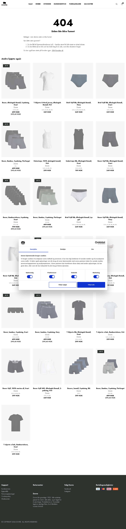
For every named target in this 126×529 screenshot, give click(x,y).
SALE (31, 4)
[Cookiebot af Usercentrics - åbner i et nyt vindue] (96, 242)
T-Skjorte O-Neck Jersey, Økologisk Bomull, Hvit (47, 104)
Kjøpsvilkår (4, 491)
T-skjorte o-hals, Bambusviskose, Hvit (110, 332)
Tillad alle (91, 285)
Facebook (67, 489)
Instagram (67, 491)
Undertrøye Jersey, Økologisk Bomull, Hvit (110, 277)
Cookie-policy (6, 496)
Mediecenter (5, 499)
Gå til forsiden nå (57, 50)
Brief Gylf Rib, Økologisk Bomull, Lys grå (79, 218)
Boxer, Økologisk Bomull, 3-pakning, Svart (15, 104)
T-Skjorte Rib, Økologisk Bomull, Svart (79, 333)
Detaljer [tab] (63, 249)
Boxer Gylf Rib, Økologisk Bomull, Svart (110, 162)
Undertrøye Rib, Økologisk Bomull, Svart (79, 162)
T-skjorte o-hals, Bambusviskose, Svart (15, 446)
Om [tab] (92, 249)
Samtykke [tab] (33, 249)
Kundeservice (60, 4)
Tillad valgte (62, 285)
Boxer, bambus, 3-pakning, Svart (16, 332)
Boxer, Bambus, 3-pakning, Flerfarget (16, 161)
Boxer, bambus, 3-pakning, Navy (47, 332)
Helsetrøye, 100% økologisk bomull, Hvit (47, 162)
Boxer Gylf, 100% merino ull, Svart (16, 388)
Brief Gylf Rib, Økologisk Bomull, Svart (110, 104)
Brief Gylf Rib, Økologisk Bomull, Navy (78, 104)
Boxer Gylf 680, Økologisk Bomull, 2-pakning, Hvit (47, 389)
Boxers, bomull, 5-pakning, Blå (78, 388)
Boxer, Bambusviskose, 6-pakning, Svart (16, 218)
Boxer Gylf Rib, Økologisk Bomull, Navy (110, 218)
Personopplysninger (8, 494)
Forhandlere (75, 4)
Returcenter (38, 485)
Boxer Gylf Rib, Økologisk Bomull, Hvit (16, 277)
